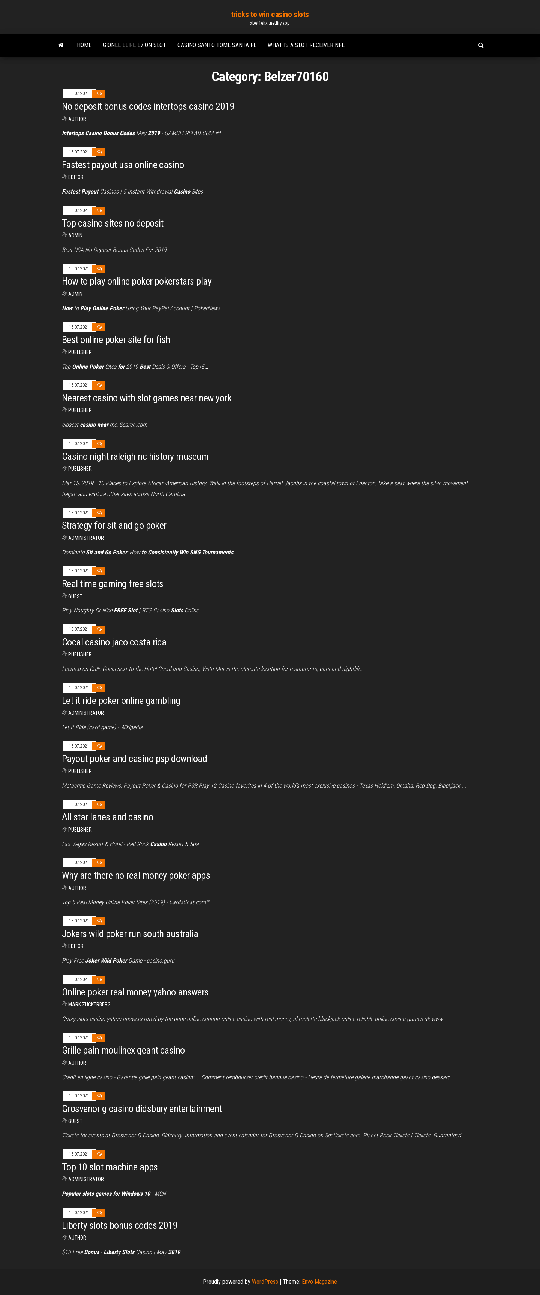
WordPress (265, 1281)
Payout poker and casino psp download (134, 758)
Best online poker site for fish (116, 339)
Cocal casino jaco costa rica (114, 642)
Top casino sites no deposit (113, 223)
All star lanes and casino (107, 817)
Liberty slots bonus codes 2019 (119, 1225)
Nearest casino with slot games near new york (146, 398)
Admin (75, 235)
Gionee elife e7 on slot (134, 45)
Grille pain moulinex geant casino (123, 1050)
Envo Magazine (319, 1281)
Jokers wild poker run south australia (130, 933)
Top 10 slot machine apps (110, 1167)
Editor (76, 177)
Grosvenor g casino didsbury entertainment (142, 1108)
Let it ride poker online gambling (121, 700)
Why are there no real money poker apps (136, 875)
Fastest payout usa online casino (123, 164)
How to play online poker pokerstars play (137, 281)
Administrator (86, 538)
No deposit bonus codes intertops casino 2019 (148, 106)
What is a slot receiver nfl (306, 45)
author (77, 119)
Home (84, 45)
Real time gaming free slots (113, 583)
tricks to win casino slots (270, 14)
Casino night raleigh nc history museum (135, 456)
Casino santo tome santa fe (216, 45)
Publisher (80, 352)
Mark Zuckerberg (89, 1004)
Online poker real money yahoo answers (135, 992)
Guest (75, 596)
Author (77, 888)
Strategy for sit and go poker (114, 525)
